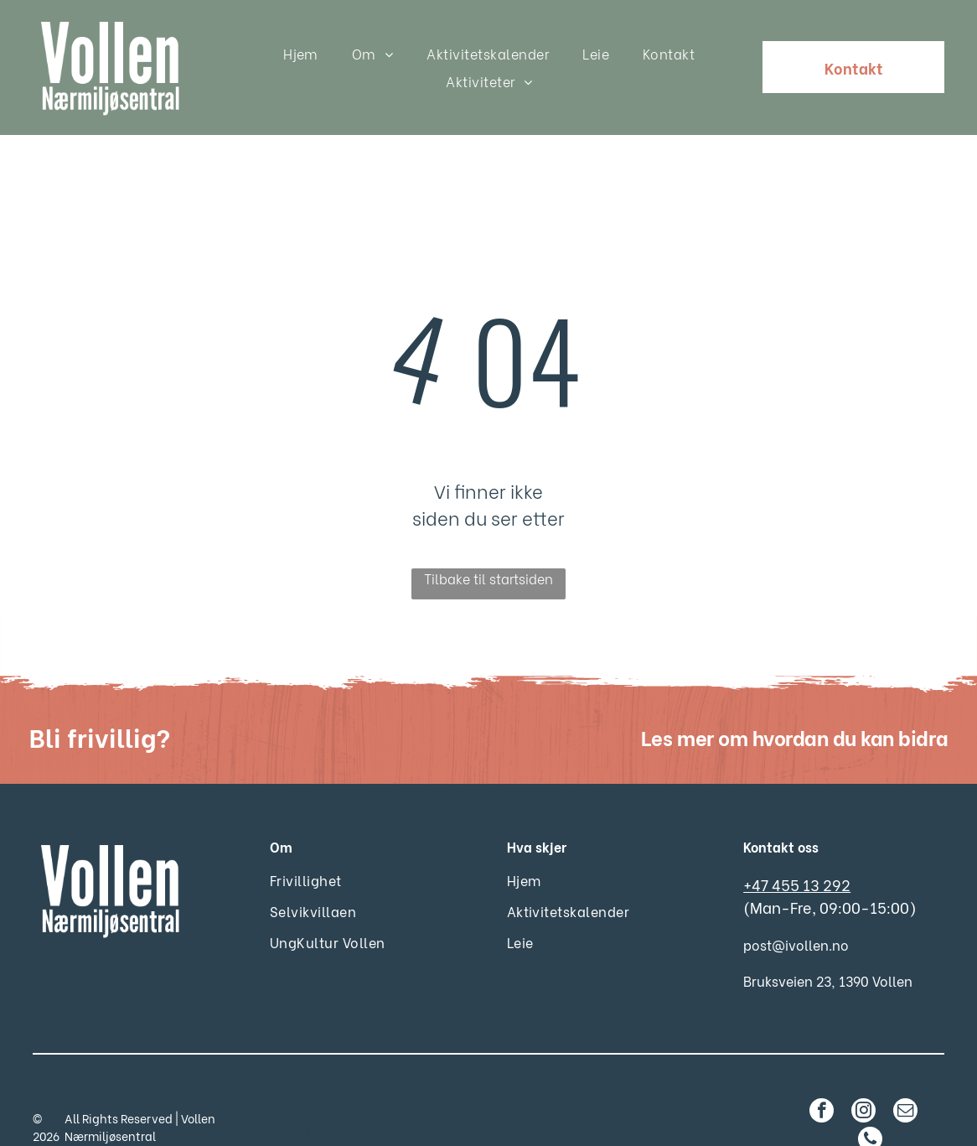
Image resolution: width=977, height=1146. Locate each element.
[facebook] (821, 1070)
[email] (905, 1070)
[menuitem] (300, 53)
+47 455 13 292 (796, 842)
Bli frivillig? (99, 694)
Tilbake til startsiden (488, 536)
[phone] (870, 1099)
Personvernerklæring (325, 1085)
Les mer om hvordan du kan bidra (794, 694)
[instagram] (863, 1070)
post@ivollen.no (796, 902)
